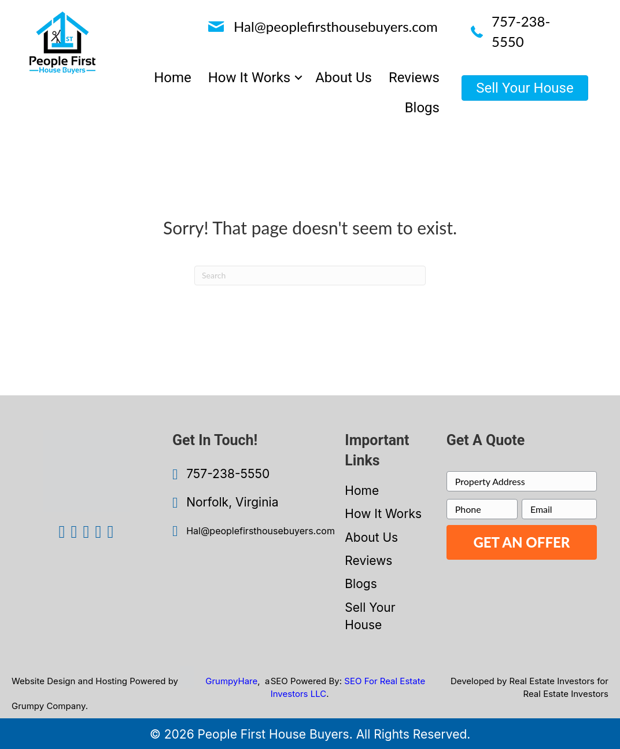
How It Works (383, 513)
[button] (298, 78)
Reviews (368, 560)
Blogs (361, 584)
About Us (371, 537)
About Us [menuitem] (343, 77)
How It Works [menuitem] (249, 77)
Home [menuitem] (172, 77)
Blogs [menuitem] (422, 108)
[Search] (310, 275)
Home (362, 490)
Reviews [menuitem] (414, 77)
